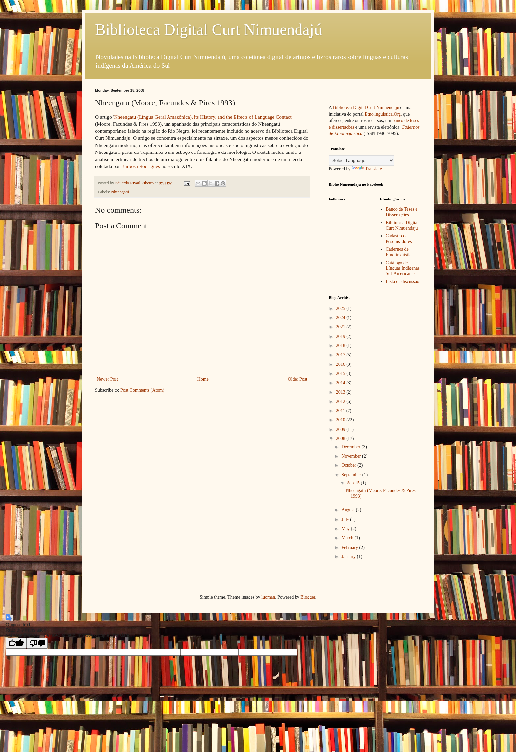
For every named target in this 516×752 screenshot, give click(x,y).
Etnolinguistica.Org (383, 114)
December (351, 446)
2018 (341, 345)
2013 (341, 392)
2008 (341, 438)
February (350, 547)
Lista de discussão (402, 281)
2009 (341, 429)
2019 (341, 336)
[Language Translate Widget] (361, 160)
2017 (341, 354)
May (346, 528)
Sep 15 (354, 483)
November (351, 456)
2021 (341, 326)
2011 (341, 410)
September (351, 474)
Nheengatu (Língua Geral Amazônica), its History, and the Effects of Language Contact (202, 117)
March (347, 537)
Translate (367, 168)
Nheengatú (120, 192)
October (349, 465)
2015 (341, 373)
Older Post (298, 379)
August (348, 509)
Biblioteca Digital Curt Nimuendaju (402, 225)
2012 (341, 401)
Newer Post (107, 379)
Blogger (307, 597)
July (345, 519)
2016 (341, 364)
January (349, 556)
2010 (341, 419)
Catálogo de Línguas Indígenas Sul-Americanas (403, 268)
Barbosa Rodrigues (140, 166)
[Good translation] (16, 643)
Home (203, 379)
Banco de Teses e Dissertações (401, 212)
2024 (341, 317)
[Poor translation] (37, 643)
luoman (268, 597)
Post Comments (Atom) (142, 390)
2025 (341, 308)
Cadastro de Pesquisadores (399, 238)
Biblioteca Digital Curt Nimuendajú (208, 29)
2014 (341, 382)
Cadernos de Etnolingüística (400, 252)
